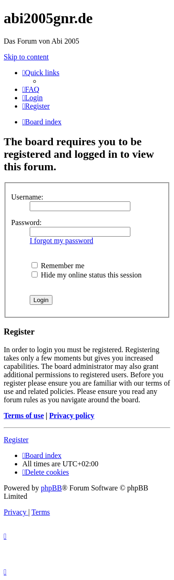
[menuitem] (30, 89)
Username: (27, 197)
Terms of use (24, 415)
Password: (26, 222)
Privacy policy (71, 415)
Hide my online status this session (87, 275)
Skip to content (26, 57)
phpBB (51, 488)
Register (16, 440)
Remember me (58, 266)
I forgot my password (61, 241)
